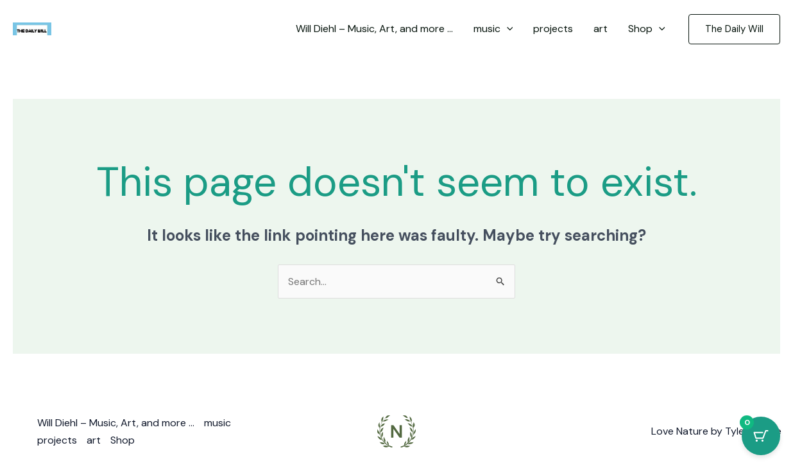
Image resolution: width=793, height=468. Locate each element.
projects (57, 440)
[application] (506, 28)
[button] (734, 29)
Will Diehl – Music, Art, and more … (115, 422)
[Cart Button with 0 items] (761, 436)
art (94, 440)
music (217, 422)
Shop (122, 440)
